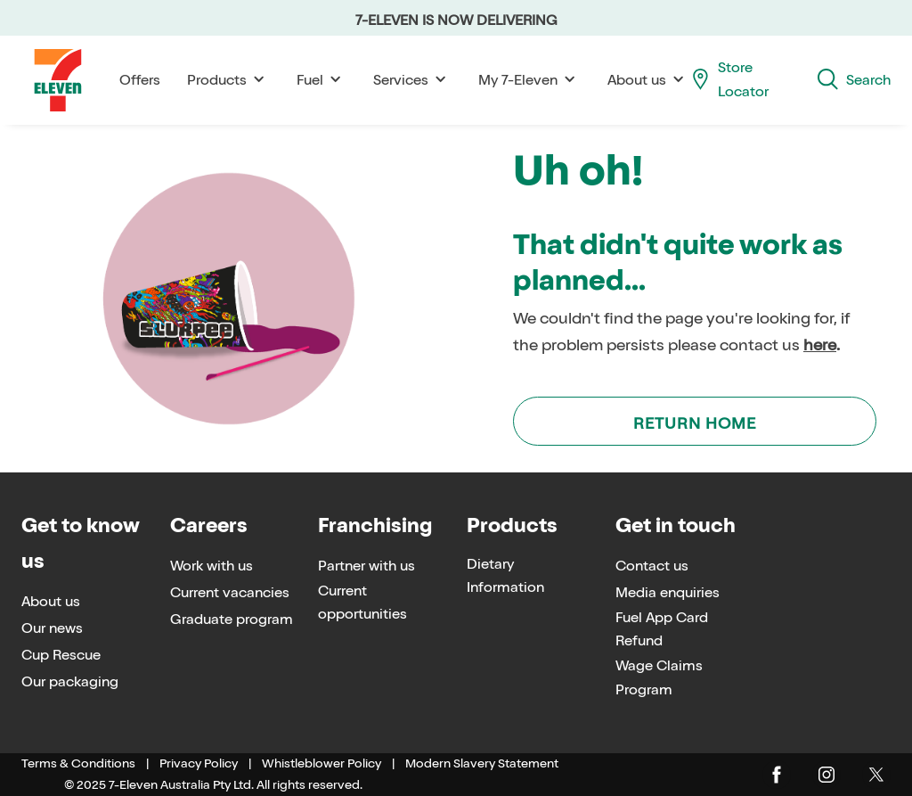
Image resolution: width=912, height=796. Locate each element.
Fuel (321, 80)
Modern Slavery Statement (481, 763)
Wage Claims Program (659, 677)
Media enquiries (667, 592)
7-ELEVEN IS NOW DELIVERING (456, 20)
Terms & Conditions (78, 763)
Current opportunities (362, 602)
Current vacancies (229, 592)
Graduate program (231, 619)
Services (412, 80)
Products (228, 80)
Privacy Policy (198, 763)
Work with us (211, 565)
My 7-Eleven (529, 80)
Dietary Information (505, 576)
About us (648, 80)
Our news (52, 628)
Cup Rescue (61, 654)
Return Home (694, 423)
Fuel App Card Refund (661, 629)
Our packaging (69, 681)
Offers (139, 80)
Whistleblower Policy (321, 763)
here (819, 345)
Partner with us (366, 565)
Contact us (651, 565)
